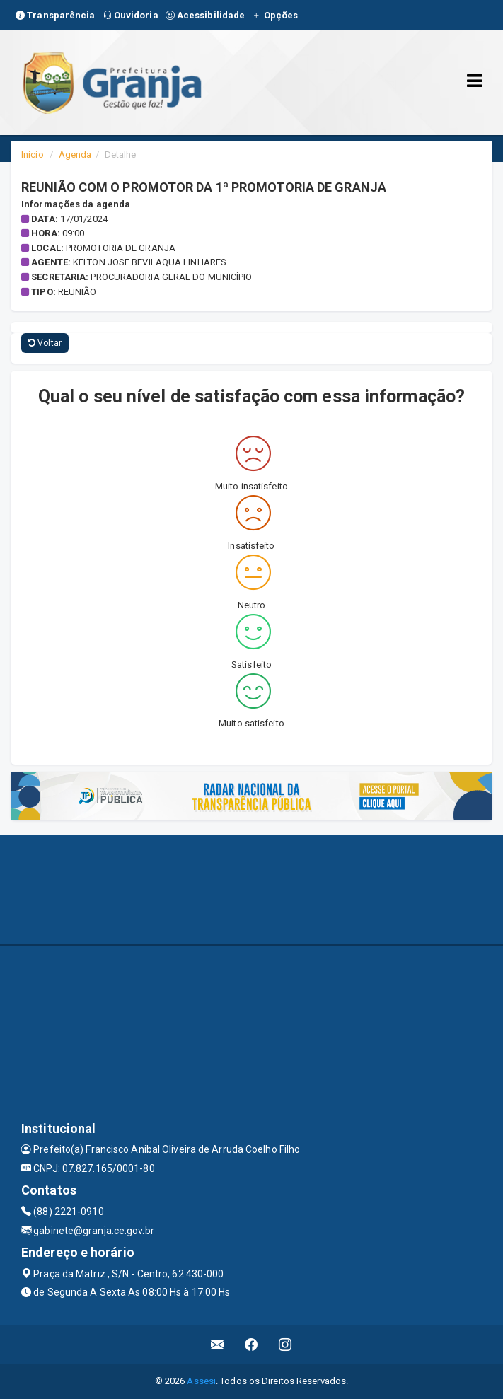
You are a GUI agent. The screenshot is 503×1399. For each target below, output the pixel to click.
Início (32, 154)
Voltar (45, 343)
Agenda (75, 154)
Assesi (201, 1381)
